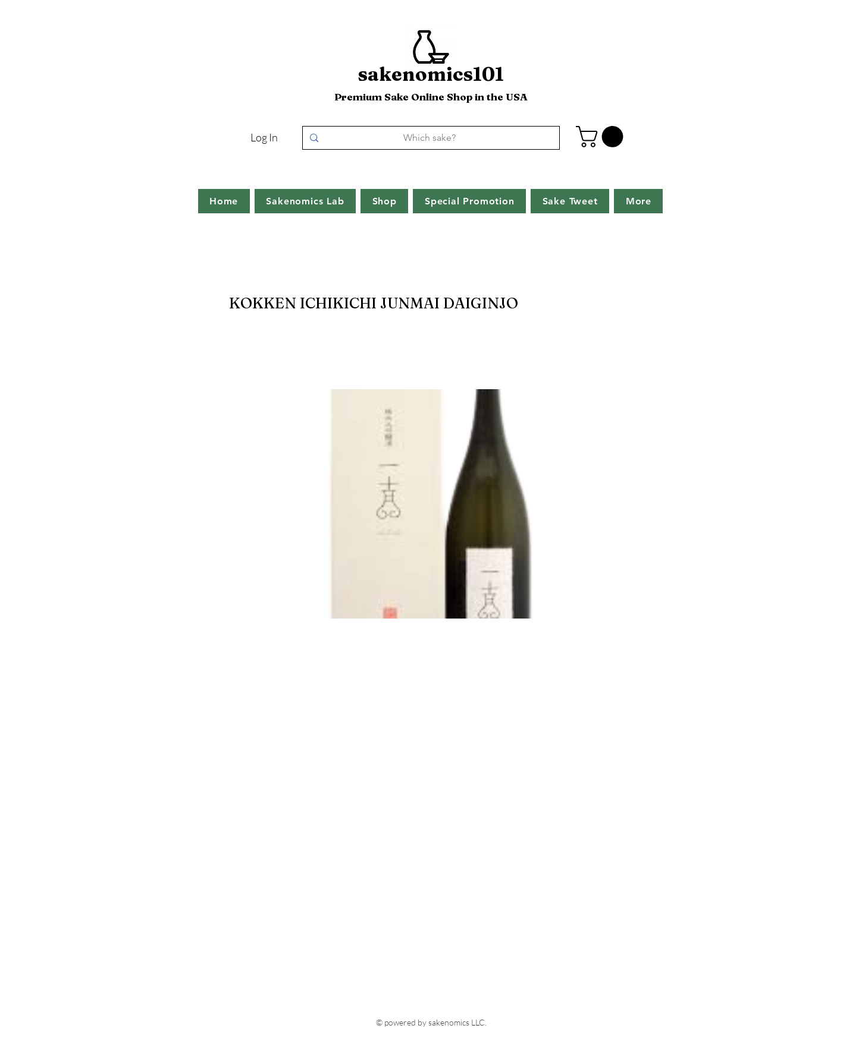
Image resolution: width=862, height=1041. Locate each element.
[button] (602, 136)
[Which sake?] (429, 138)
